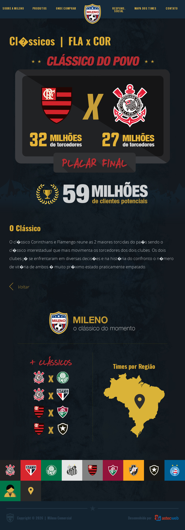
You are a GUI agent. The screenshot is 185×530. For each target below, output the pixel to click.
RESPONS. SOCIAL (118, 9)
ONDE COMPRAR (66, 8)
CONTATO (172, 8)
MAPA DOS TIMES (145, 8)
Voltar (23, 287)
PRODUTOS (40, 8)
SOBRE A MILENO (13, 8)
